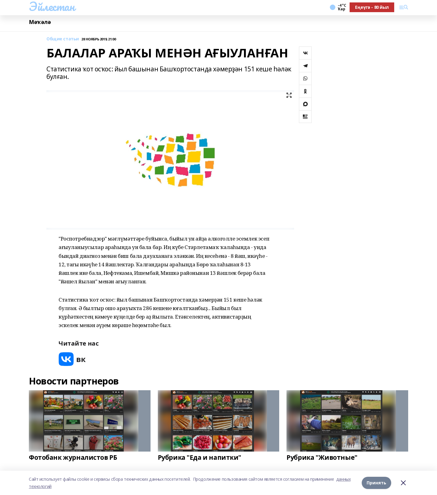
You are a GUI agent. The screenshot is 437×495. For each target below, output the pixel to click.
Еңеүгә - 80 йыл (372, 7)
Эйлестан (52, 6)
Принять (376, 483)
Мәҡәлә (40, 22)
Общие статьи (62, 39)
